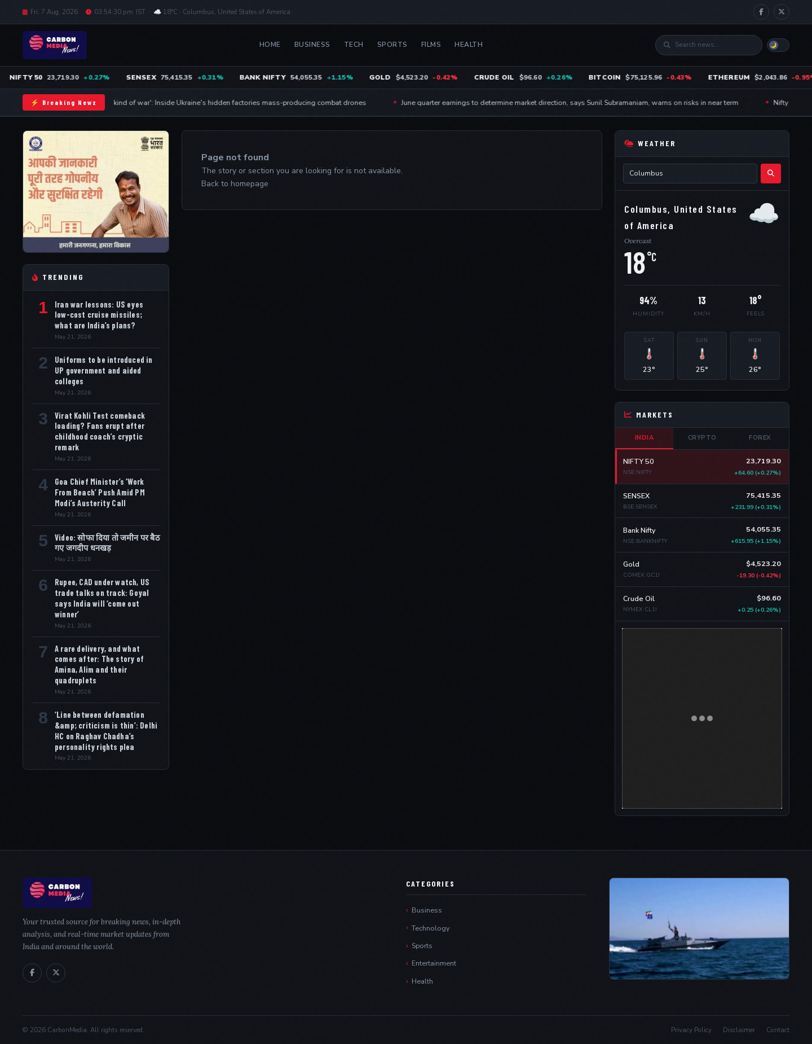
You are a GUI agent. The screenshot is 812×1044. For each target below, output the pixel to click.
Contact (777, 1029)
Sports (392, 44)
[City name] (690, 173)
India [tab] (644, 437)
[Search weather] (771, 173)
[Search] (714, 45)
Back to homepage (234, 183)
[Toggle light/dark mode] (778, 45)
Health (468, 44)
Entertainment (434, 963)
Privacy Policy (691, 1029)
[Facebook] (761, 12)
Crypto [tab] (702, 437)
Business (312, 44)
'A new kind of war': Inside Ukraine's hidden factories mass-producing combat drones (235, 102)
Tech (354, 44)
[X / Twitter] (781, 12)
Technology (430, 928)
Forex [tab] (760, 437)
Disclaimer (739, 1029)
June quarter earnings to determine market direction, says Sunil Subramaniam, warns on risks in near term (577, 102)
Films (431, 44)
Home (270, 44)
